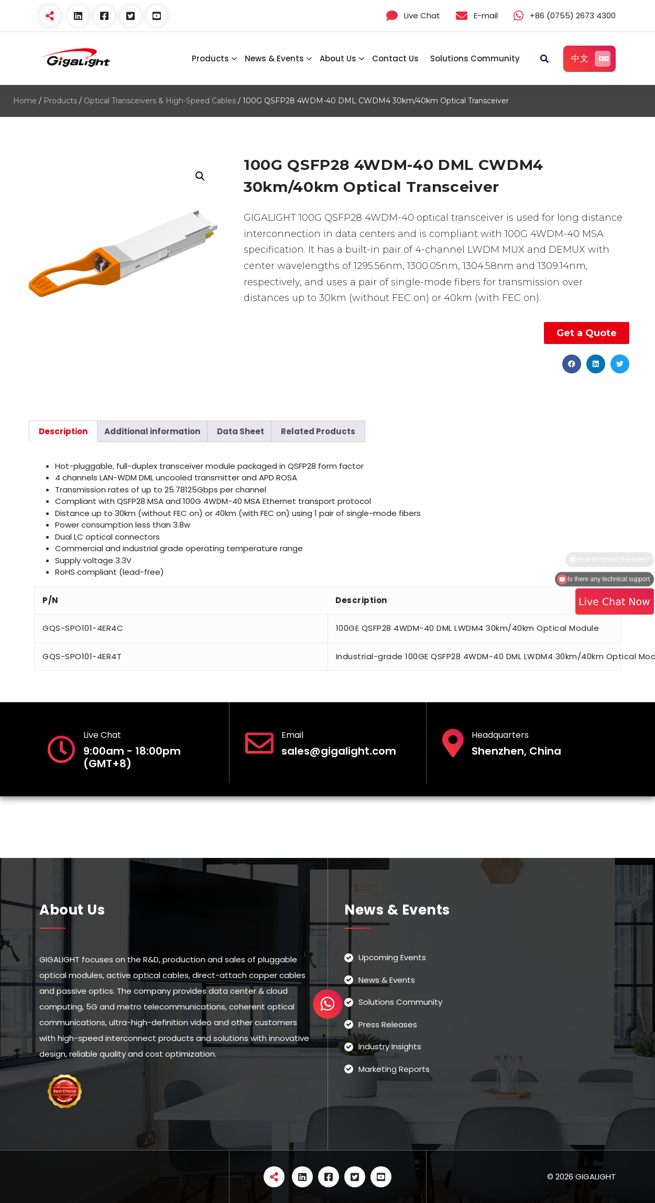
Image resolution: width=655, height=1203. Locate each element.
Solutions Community (475, 58)
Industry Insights (389, 1046)
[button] (571, 364)
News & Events (274, 58)
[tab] (63, 431)
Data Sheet (240, 431)
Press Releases (387, 1024)
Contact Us (395, 58)
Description (63, 431)
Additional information (152, 431)
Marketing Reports (394, 1069)
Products (210, 58)
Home (25, 100)
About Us (338, 58)
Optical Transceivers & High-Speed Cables (160, 100)
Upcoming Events (392, 957)
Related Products (318, 431)
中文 (590, 59)
